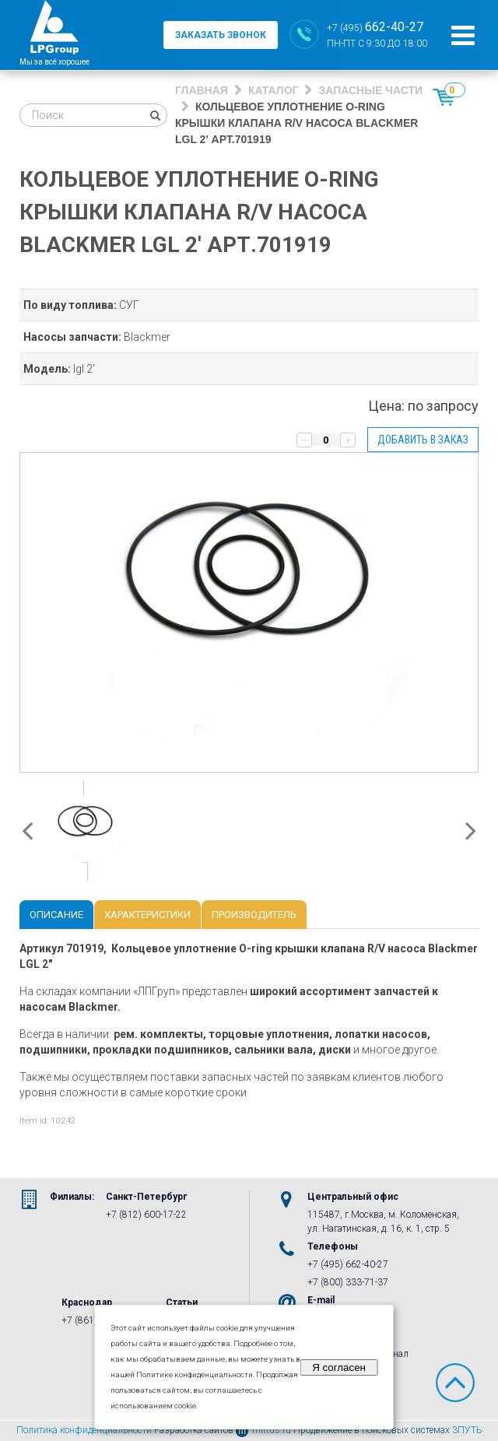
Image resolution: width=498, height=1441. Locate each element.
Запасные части (370, 90)
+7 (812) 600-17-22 (146, 1214)
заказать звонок (220, 35)
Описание (56, 914)
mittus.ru (263, 1430)
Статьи (182, 1302)
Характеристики (147, 914)
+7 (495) (375, 26)
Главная (201, 90)
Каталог (273, 90)
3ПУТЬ (467, 1430)
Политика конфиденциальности (84, 1430)
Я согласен (339, 1367)
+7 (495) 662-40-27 (347, 1264)
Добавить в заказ (422, 439)
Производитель (254, 914)
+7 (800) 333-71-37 (347, 1282)
